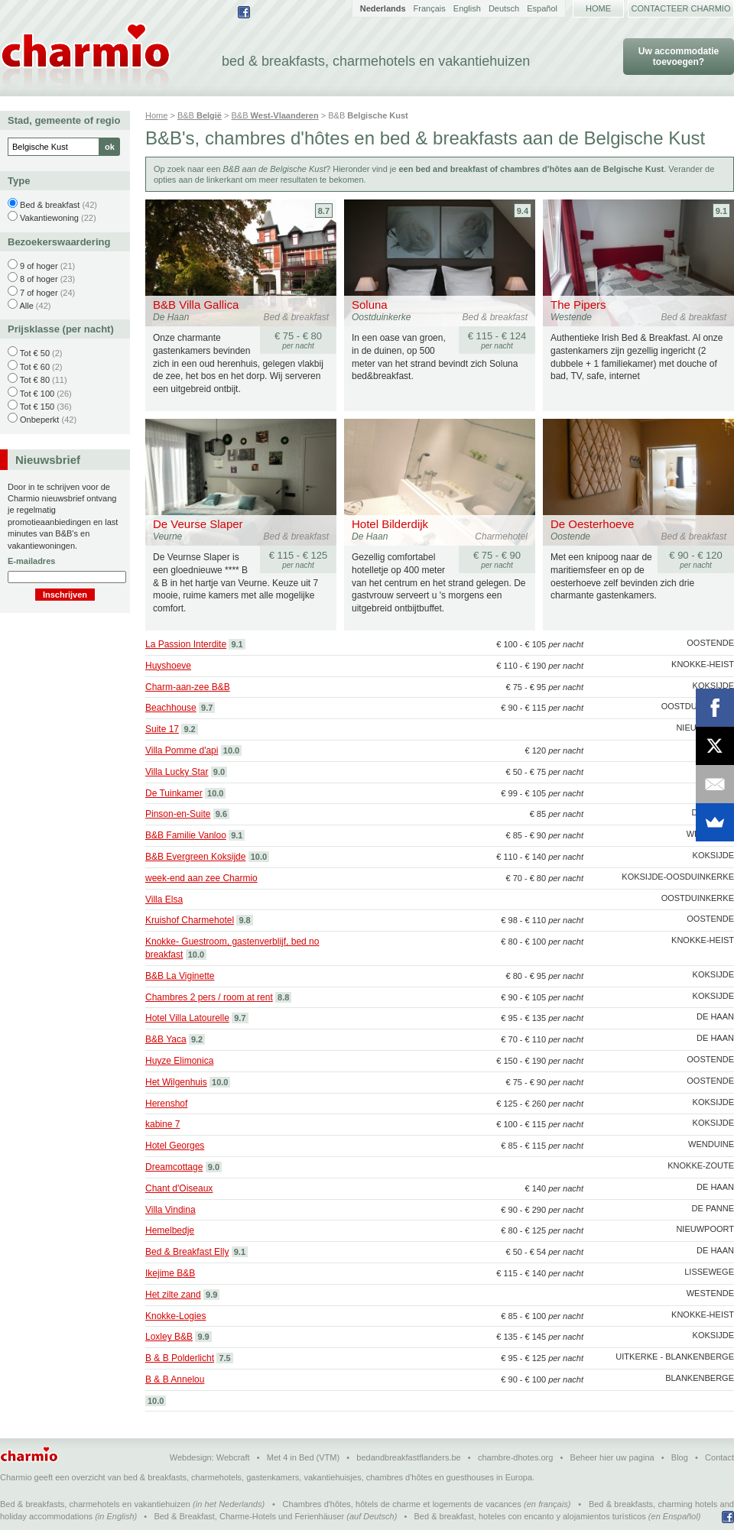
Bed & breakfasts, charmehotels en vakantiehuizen (95, 1504)
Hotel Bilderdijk (390, 523)
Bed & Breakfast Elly (187, 1251)
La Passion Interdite (185, 644)
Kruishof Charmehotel (189, 920)
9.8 (244, 920)
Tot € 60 (35, 366)
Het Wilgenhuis (176, 1082)
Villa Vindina (170, 1209)
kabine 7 (162, 1124)
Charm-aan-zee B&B (187, 687)
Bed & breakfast (50, 204)
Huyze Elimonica (179, 1060)
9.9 (211, 1294)
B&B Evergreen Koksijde (195, 856)
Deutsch (504, 8)
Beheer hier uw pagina (612, 1457)
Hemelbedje (169, 1230)
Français (430, 8)
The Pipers (578, 304)
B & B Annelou (174, 1379)
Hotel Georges (174, 1145)
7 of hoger (39, 292)
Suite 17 (162, 729)
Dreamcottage (174, 1167)
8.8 (283, 997)
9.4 (522, 211)
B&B (199, 115)
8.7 (324, 211)
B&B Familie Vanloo (185, 835)
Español (542, 8)
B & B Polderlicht (179, 1358)
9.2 (189, 729)
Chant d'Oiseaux (179, 1188)
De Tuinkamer (174, 793)
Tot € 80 (35, 379)
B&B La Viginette (180, 976)
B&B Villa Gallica (196, 304)
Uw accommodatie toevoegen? (678, 56)
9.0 (219, 771)
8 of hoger (39, 279)
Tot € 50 (35, 353)
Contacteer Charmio (681, 8)
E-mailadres (31, 561)
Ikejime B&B (170, 1273)
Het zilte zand (173, 1294)
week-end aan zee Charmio (201, 878)
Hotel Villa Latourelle (187, 1018)
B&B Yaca (166, 1039)
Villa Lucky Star (176, 772)
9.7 (207, 707)
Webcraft (233, 1457)
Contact (719, 1457)
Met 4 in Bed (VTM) (303, 1457)
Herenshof (166, 1103)
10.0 (231, 750)
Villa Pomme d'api (181, 750)
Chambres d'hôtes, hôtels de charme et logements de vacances (402, 1504)
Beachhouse (170, 707)
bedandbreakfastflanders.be (408, 1457)
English (467, 8)
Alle (26, 305)
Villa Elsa (164, 899)
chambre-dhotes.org (515, 1457)
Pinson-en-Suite (177, 814)
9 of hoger (39, 266)
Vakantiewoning (49, 217)
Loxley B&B (169, 1336)
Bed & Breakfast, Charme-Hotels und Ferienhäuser (249, 1516)
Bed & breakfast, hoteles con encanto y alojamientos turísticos (530, 1516)
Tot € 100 (37, 393)
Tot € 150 (37, 406)
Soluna (370, 304)
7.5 (224, 1358)
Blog (679, 1457)
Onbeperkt (39, 419)
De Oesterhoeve (592, 523)
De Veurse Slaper (198, 523)
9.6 (221, 813)
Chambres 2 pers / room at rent (209, 997)
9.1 (721, 211)
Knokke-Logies (175, 1316)
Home (598, 8)
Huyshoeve (168, 665)
